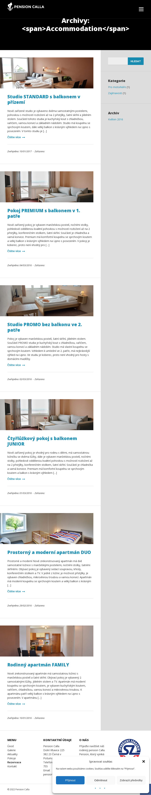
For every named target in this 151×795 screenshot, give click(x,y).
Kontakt (12, 766)
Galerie (11, 750)
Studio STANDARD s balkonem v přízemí (43, 99)
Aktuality (12, 754)
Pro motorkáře (117, 87)
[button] (143, 761)
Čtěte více (16, 137)
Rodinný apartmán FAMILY (38, 665)
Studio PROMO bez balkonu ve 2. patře (44, 327)
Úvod (10, 746)
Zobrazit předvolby (131, 780)
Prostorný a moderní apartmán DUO (49, 552)
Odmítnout (100, 780)
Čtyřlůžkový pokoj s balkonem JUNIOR (42, 441)
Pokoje (11, 758)
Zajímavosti (115, 93)
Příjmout (70, 780)
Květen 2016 (115, 119)
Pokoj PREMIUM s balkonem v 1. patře (43, 213)
